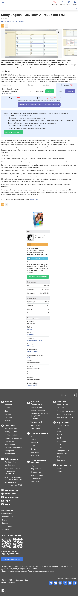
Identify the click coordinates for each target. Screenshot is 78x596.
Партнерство (36, 452)
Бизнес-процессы (38, 410)
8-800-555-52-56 (9, 551)
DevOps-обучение (12, 462)
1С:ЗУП (59, 444)
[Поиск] (8, 3)
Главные (8, 408)
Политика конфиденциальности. (41, 571)
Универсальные (32, 351)
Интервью (9, 414)
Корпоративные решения (38, 461)
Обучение (61, 402)
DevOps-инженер (64, 414)
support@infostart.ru (10, 554)
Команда (34, 419)
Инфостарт (34, 199)
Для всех (30, 335)
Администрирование (13, 447)
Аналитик (60, 408)
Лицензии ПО (36, 469)
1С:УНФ (60, 435)
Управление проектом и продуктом (40, 414)
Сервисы (34, 443)
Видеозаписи (11, 494)
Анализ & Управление (36, 403)
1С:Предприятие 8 (33, 346)
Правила (4, 520)
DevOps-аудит (10, 465)
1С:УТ (59, 438)
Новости (8, 405)
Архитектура (36, 425)
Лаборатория (11, 459)
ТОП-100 (8, 417)
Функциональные (11, 432)
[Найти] (75, 395)
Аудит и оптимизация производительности (13, 478)
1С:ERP (59, 429)
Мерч (7, 504)
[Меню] (3, 3)
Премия (8, 420)
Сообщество (10, 454)
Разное (29, 329)
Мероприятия (11, 490)
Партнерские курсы (65, 417)
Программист (62, 405)
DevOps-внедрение (12, 468)
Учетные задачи (11, 435)
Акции (33, 436)
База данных (10, 444)
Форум (8, 501)
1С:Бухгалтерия (63, 425)
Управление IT (36, 422)
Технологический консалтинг (11, 472)
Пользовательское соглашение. (14, 571)
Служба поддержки (12, 535)
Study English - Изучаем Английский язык (34, 15)
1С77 (58, 457)
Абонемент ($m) (32, 385)
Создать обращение (12, 559)
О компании (7, 511)
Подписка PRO (11, 429)
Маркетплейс (63, 422)
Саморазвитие (36, 428)
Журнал (8, 402)
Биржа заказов (12, 497)
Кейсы (33, 449)
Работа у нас (6, 526)
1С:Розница (61, 441)
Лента (7, 411)
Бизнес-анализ (37, 407)
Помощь (4, 523)
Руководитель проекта (66, 411)
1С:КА (59, 432)
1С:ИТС (33, 440)
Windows (30, 357)
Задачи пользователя (13, 438)
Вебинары (35, 455)
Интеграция (9, 451)
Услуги (33, 446)
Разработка (9, 441)
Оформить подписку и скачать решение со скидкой (39, 104)
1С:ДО (59, 447)
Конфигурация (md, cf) (34, 340)
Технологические (37, 478)
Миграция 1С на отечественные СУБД (13, 483)
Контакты (5, 529)
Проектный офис (65, 465)
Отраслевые (36, 472)
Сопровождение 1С (40, 433)
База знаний (10, 426)
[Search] (68, 395)
